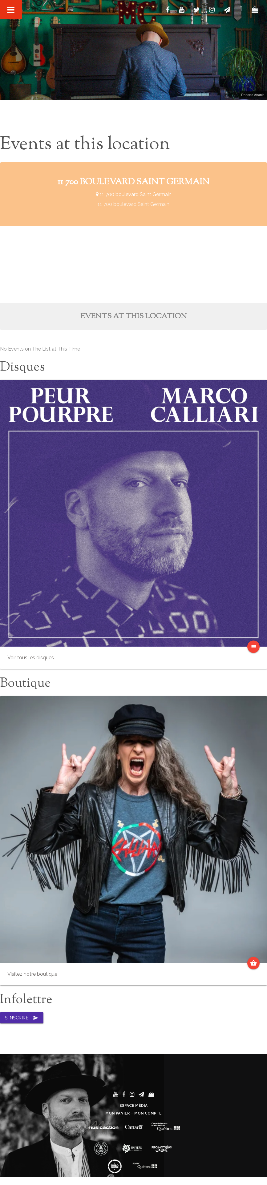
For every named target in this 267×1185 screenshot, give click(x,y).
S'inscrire (21, 1017)
